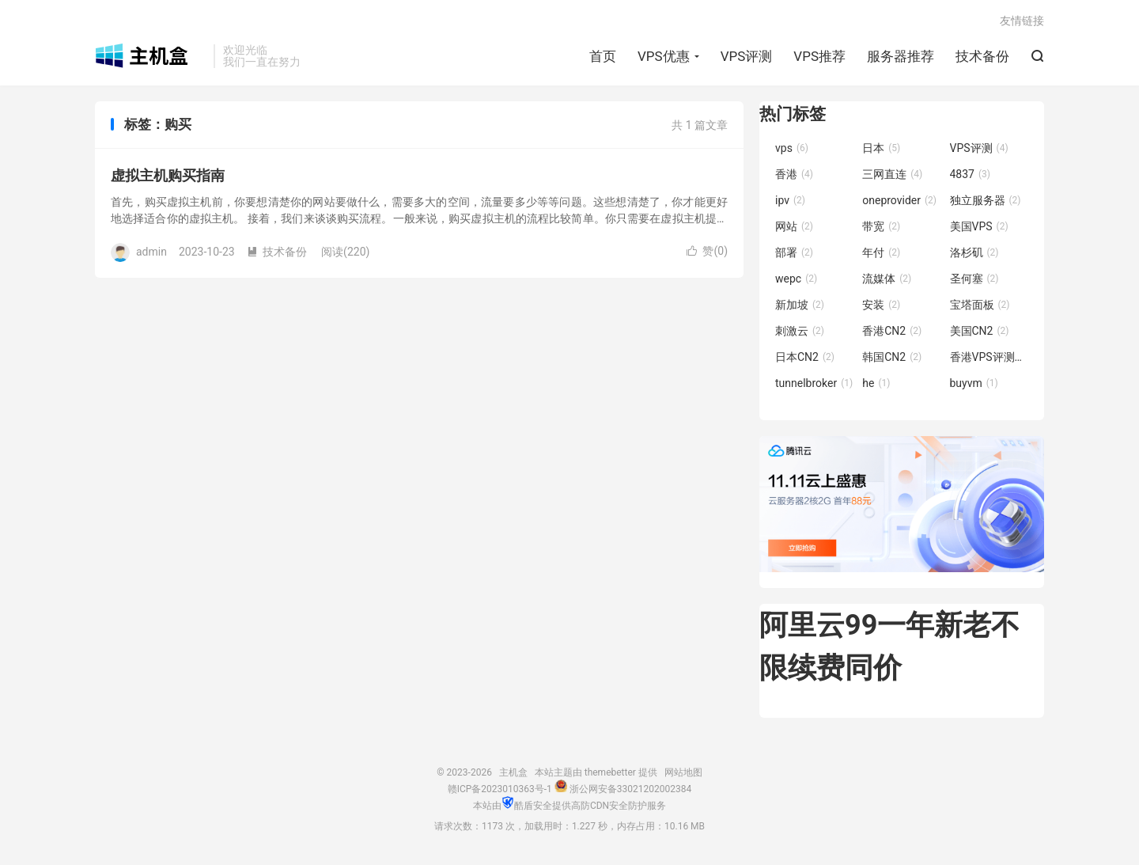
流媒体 (886, 278)
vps (791, 148)
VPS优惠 (664, 56)
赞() (707, 251)
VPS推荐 (819, 56)
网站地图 (683, 772)
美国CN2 (979, 330)
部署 (794, 252)
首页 (602, 56)
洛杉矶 (974, 252)
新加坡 (799, 304)
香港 (794, 174)
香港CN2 (891, 330)
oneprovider (899, 200)
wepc (796, 278)
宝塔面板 (980, 304)
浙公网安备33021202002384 (630, 789)
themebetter (610, 772)
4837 (970, 174)
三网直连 (892, 174)
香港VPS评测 (989, 357)
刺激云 (799, 330)
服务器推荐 (900, 56)
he (876, 383)
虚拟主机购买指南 (168, 175)
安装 (881, 304)
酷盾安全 (533, 805)
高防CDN (590, 805)
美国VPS (979, 226)
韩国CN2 (891, 357)
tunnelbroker (814, 383)
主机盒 (150, 56)
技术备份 (982, 56)
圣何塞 (974, 278)
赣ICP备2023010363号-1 (500, 789)
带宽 (881, 226)
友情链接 (1022, 20)
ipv (790, 200)
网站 (794, 226)
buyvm (974, 383)
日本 (881, 148)
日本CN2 (804, 357)
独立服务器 (985, 200)
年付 (881, 252)
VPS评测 (747, 56)
